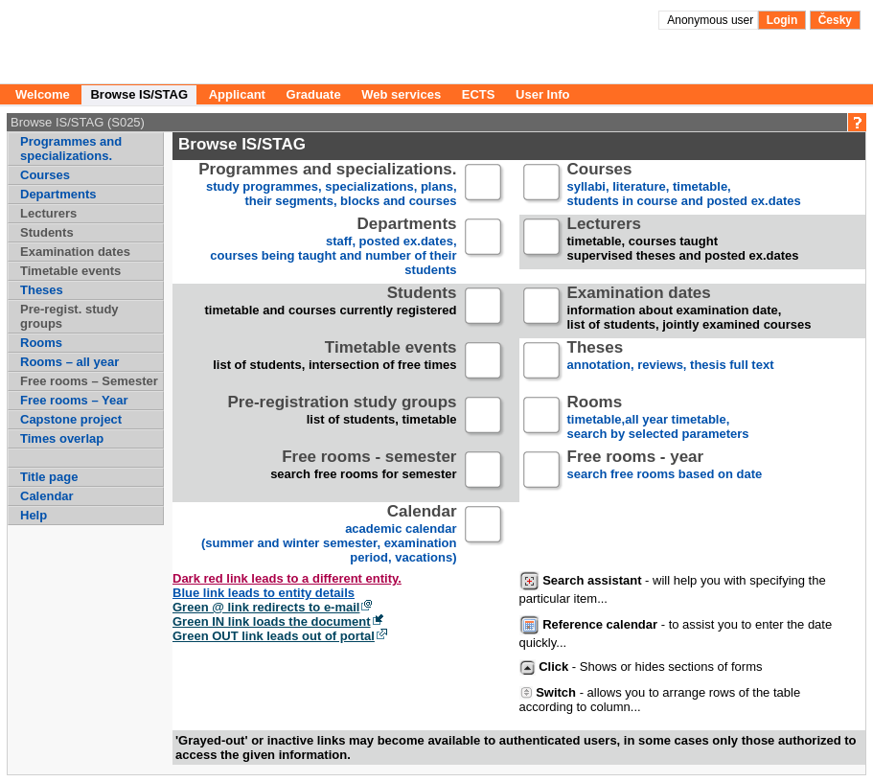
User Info (542, 94)
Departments (58, 194)
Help (33, 515)
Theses (41, 290)
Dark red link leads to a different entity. (287, 578)
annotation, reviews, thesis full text (670, 363)
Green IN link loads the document (271, 621)
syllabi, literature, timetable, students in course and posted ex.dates (684, 185)
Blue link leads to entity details (263, 593)
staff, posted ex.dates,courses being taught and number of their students (333, 247)
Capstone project (71, 419)
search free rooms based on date (665, 472)
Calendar (47, 496)
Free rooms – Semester (89, 381)
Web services (401, 94)
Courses (45, 175)
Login (782, 20)
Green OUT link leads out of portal (273, 636)
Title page (49, 477)
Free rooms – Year (74, 400)
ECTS (478, 94)
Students (47, 232)
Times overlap (61, 438)
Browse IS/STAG (139, 94)
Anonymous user (711, 20)
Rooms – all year (69, 362)
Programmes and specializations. (71, 148)
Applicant (237, 94)
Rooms (41, 342)
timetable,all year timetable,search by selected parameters (658, 418)
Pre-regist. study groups (69, 316)
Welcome (42, 94)
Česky (835, 20)
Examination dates (75, 251)
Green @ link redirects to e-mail (265, 607)
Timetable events (70, 271)
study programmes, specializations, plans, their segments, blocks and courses (327, 185)
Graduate (314, 94)
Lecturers (48, 213)
